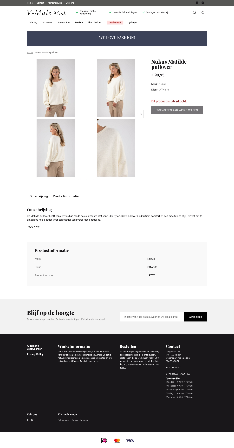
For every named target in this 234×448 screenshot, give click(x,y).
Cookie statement (80, 420)
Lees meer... (93, 361)
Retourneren (63, 420)
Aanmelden (195, 317)
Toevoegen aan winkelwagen (177, 110)
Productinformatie (66, 196)
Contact (40, 3)
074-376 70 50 (172, 361)
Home (30, 3)
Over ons (70, 3)
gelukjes (133, 22)
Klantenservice (55, 3)
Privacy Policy (35, 354)
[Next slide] (139, 114)
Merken (79, 22)
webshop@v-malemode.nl (178, 358)
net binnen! (115, 22)
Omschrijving (39, 196)
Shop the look (95, 22)
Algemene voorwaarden (34, 348)
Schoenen (47, 22)
